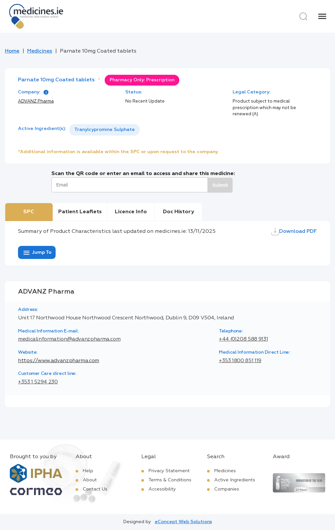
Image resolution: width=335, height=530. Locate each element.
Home (12, 51)
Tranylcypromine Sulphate (104, 129)
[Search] (303, 16)
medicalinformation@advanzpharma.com (69, 339)
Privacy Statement (169, 471)
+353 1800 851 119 (240, 360)
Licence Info (131, 212)
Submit (220, 185)
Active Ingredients (234, 480)
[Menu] (322, 16)
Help (88, 471)
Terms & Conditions (170, 480)
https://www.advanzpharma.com (58, 360)
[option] (104, 130)
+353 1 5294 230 (38, 382)
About (90, 480)
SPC (28, 212)
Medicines (39, 51)
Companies (226, 489)
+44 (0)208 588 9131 (243, 339)
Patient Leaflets (80, 212)
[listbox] (104, 130)
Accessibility (162, 489)
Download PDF (294, 231)
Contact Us (95, 489)
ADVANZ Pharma (36, 101)
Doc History (178, 212)
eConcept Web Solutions (183, 522)
